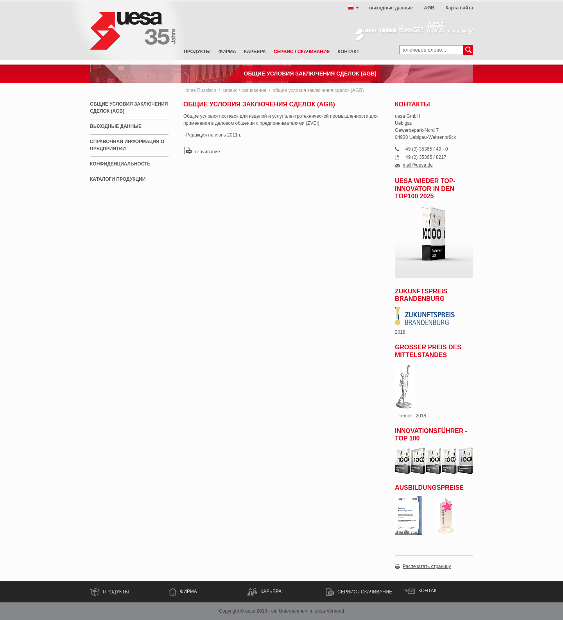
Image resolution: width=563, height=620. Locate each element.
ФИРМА (188, 591)
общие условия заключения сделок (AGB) (318, 90)
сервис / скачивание (302, 51)
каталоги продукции (117, 179)
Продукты (197, 51)
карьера (255, 51)
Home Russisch (199, 90)
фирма (227, 51)
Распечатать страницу (427, 566)
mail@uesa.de (418, 165)
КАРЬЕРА (271, 591)
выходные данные (391, 8)
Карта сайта (459, 8)
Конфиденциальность (120, 164)
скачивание (207, 152)
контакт (349, 51)
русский (351, 7)
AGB (429, 8)
